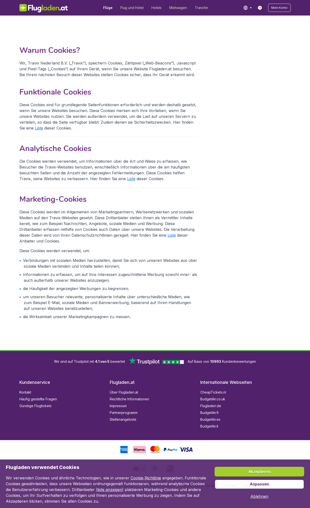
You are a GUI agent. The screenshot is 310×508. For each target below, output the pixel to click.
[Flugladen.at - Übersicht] (43, 8)
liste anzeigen (109, 489)
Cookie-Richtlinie (146, 478)
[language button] (247, 7)
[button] (279, 8)
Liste (39, 128)
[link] (259, 7)
